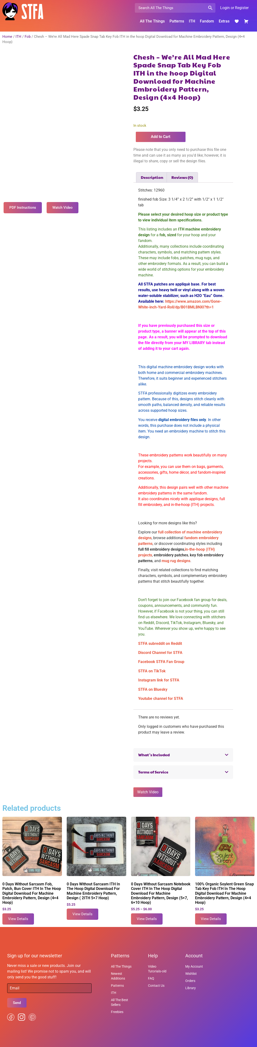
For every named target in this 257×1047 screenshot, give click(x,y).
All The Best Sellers (119, 1002)
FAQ (151, 978)
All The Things (152, 21)
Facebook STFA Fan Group (161, 661)
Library (190, 988)
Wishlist (191, 974)
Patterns (177, 21)
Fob (28, 36)
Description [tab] (152, 177)
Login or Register (234, 7)
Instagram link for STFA (158, 680)
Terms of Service (153, 772)
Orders (190, 981)
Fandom (207, 21)
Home (7, 36)
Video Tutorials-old (157, 969)
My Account (194, 966)
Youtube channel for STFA (160, 698)
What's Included (154, 754)
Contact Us (156, 985)
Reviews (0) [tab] (182, 177)
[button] (183, 755)
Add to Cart (160, 136)
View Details (18, 919)
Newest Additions (118, 976)
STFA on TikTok (152, 671)
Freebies (117, 1012)
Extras (224, 21)
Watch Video (148, 792)
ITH (192, 21)
